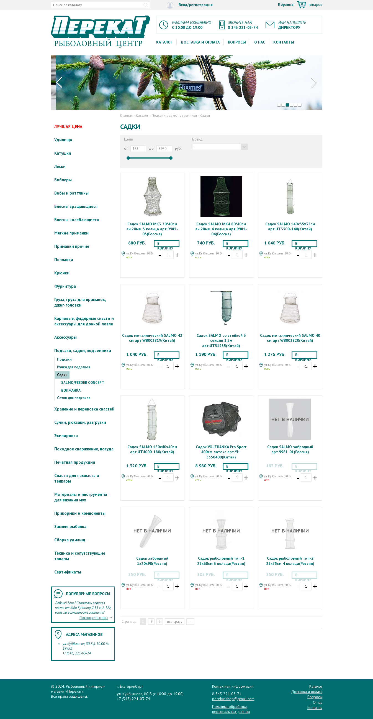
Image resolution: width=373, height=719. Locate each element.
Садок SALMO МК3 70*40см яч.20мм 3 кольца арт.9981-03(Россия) (152, 228)
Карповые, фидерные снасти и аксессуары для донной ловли (84, 321)
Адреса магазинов (84, 634)
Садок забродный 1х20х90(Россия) (152, 561)
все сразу (174, 621)
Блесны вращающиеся (75, 206)
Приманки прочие (71, 246)
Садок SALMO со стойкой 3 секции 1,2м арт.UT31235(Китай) (221, 340)
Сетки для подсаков (74, 398)
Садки (62, 375)
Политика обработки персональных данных (231, 709)
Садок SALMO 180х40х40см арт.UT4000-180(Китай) (152, 449)
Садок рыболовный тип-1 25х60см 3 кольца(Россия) (221, 561)
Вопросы (237, 42)
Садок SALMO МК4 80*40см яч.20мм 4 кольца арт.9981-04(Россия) (221, 228)
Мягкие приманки (71, 233)
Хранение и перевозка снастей (84, 409)
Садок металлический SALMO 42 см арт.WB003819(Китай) (152, 338)
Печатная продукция (74, 462)
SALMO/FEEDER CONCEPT (82, 382)
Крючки (62, 273)
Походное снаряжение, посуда (84, 449)
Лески (60, 166)
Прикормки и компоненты (80, 513)
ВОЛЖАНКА (71, 390)
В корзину (165, 244)
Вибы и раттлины (71, 193)
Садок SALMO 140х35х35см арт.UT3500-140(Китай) (290, 226)
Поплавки (63, 259)
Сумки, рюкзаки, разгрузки (80, 422)
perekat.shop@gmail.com (233, 698)
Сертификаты (67, 572)
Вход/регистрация (190, 5)
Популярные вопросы (88, 593)
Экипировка (66, 435)
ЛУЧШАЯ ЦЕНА (68, 126)
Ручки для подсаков (73, 367)
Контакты (283, 42)
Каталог (164, 42)
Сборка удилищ (69, 539)
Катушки (62, 153)
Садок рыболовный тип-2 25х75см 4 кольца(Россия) (290, 561)
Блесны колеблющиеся (76, 219)
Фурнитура (65, 286)
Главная (126, 115)
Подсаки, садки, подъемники (82, 350)
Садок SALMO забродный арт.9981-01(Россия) (290, 449)
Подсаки (64, 359)
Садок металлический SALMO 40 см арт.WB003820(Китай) (290, 338)
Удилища (63, 139)
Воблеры (63, 179)
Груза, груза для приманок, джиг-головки (80, 302)
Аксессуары (65, 337)
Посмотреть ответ (93, 617)
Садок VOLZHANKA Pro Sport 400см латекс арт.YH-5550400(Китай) (221, 451)
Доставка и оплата (200, 42)
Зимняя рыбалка (70, 526)
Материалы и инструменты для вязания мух (80, 497)
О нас (259, 42)
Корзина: (300, 5)
